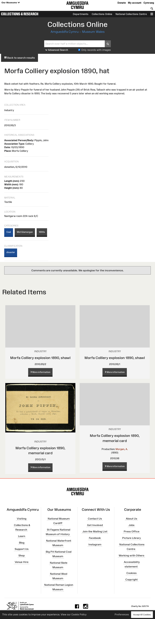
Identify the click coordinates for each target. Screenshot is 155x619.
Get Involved (95, 524)
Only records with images (96, 50)
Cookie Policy (79, 614)
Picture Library (131, 537)
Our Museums (11, 2)
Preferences (122, 614)
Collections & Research (19, 14)
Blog (21, 542)
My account (134, 2)
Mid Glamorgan (25, 232)
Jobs (131, 524)
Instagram (94, 544)
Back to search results (19, 57)
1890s (42, 232)
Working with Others (131, 555)
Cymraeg (148, 2)
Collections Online (102, 14)
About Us (131, 518)
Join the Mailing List (94, 531)
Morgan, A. (121, 449)
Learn (21, 536)
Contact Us (95, 518)
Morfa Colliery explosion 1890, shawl (40, 358)
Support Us (21, 549)
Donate (121, 2)
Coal (8, 232)
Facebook (95, 537)
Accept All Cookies (142, 614)
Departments (80, 14)
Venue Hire (21, 562)
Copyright (131, 579)
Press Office (131, 531)
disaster (10, 252)
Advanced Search (56, 50)
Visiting (21, 518)
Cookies (131, 573)
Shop (21, 555)
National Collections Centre (131, 14)
